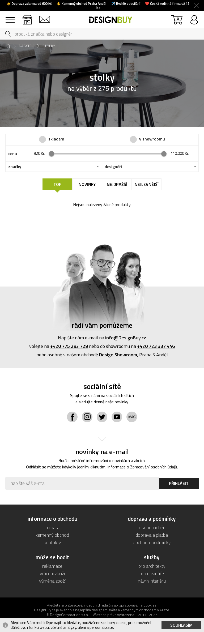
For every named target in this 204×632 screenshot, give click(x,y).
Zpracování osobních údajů (153, 467)
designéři (113, 166)
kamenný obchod (52, 535)
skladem (56, 139)
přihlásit (194, 17)
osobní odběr (152, 527)
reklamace (52, 566)
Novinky (87, 184)
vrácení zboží (52, 573)
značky (14, 166)
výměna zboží (52, 580)
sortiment (10, 17)
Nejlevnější (147, 184)
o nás (52, 527)
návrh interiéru (152, 580)
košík (178, 18)
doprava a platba (151, 535)
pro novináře (151, 573)
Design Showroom (118, 354)
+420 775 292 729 (69, 346)
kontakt (44, 17)
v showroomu (152, 139)
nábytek (26, 46)
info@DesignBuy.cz (125, 337)
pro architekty (151, 566)
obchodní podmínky (152, 542)
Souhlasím (181, 625)
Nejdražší (117, 184)
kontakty (52, 542)
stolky (48, 46)
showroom (27, 17)
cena (12, 153)
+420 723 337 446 (156, 346)
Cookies (149, 605)
